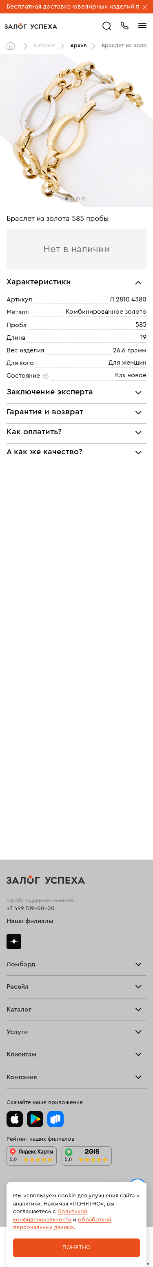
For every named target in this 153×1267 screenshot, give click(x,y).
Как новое (130, 375)
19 (143, 337)
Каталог (44, 45)
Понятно (76, 1247)
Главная (13, 46)
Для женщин (127, 362)
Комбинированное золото (106, 312)
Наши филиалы (30, 921)
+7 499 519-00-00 (31, 908)
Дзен (14, 941)
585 (140, 324)
